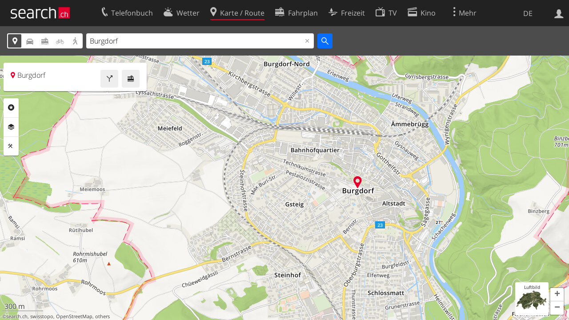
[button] (557, 294)
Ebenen (11, 127)
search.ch (17, 316)
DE (528, 13)
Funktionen (11, 146)
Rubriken (11, 107)
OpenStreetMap (74, 316)
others (102, 316)
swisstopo (41, 316)
